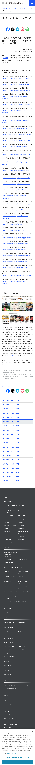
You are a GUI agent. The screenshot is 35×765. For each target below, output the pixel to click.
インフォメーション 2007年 (11, 481)
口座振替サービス (22, 522)
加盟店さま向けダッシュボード (24, 602)
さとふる (5, 58)
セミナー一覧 (6, 665)
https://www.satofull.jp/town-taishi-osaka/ (16, 84)
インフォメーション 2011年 (11, 464)
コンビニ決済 (21, 505)
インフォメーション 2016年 (11, 443)
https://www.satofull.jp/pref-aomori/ (14, 249)
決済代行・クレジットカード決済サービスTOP (15, 8)
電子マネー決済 (7, 539)
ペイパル (6, 536)
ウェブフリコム (21, 613)
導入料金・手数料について (10, 650)
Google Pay (21, 528)
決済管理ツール (7, 582)
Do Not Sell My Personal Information (17, 757)
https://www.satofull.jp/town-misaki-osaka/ (16, 140)
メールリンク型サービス (23, 592)
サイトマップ (6, 704)
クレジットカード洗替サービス (24, 587)
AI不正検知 (6, 571)
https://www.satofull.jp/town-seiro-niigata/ (16, 78)
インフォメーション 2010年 (11, 468)
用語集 (19, 653)
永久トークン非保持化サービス (10, 602)
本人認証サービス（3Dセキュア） (10, 577)
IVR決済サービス (21, 597)
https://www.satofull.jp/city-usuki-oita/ (15, 190)
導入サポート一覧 (7, 642)
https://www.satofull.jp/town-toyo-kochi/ (16, 224)
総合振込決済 (21, 539)
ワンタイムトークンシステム (24, 577)
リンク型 (6, 631)
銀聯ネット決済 (21, 515)
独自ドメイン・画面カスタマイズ (24, 582)
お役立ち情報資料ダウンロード (10, 689)
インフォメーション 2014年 (11, 451)
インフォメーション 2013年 (11, 455)
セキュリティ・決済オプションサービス (12, 567)
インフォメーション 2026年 (11, 400)
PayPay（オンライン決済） (10, 525)
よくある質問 (21, 650)
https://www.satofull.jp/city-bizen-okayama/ (17, 90)
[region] (17, 747)
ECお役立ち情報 (7, 653)
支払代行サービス (8, 613)
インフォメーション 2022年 (11, 417)
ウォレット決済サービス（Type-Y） (9, 511)
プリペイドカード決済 (9, 519)
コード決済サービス (22, 559)
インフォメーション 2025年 (11, 405)
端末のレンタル (8, 556)
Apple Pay (6, 528)
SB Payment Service (12, 3)
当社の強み (6, 695)
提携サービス (6, 670)
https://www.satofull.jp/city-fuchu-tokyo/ (15, 128)
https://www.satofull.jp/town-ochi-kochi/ (15, 244)
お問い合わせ (6, 681)
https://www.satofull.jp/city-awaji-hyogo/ (15, 267)
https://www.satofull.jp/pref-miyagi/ (14, 230)
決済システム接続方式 (8, 627)
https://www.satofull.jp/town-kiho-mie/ (15, 261)
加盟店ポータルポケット (9, 587)
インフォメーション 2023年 (11, 413)
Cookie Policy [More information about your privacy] (11, 754)
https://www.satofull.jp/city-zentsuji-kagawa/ (17, 275)
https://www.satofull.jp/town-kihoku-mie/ (16, 210)
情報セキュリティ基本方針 (9, 724)
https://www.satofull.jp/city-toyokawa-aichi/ (16, 184)
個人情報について (7, 727)
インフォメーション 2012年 (11, 460)
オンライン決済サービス (9, 501)
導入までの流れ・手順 (9, 646)
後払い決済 (6, 522)
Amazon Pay (21, 519)
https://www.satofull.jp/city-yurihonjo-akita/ (16, 178)
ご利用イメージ (21, 646)
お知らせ (5, 700)
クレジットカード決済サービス (10, 506)
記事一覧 (4, 386)
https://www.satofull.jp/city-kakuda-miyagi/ (16, 204)
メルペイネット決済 (8, 515)
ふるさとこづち (10, 355)
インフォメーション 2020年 (11, 426)
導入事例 (5, 661)
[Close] (33, 731)
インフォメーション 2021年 (11, 422)
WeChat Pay (7, 531)
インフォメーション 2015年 (11, 447)
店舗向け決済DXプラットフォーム (11, 552)
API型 (19, 631)
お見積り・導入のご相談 (9, 685)
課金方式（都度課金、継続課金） (10, 592)
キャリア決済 (21, 525)
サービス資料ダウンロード (23, 685)
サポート (5, 711)
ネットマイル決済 (8, 543)
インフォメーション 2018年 (11, 434)
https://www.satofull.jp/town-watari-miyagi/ (17, 170)
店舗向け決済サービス (8, 548)
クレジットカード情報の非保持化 (24, 572)
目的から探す (6, 674)
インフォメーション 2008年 (11, 476)
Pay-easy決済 (21, 536)
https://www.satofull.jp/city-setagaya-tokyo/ (17, 238)
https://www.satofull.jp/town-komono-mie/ (16, 256)
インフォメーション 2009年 (11, 472)
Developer (6, 714)
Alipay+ (20, 510)
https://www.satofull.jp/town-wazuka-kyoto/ (17, 134)
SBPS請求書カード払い (9, 622)
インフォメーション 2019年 (11, 430)
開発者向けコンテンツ (9, 656)
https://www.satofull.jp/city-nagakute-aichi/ (16, 154)
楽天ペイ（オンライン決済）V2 (24, 532)
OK (17, 762)
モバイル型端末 (7, 559)
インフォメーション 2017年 (11, 438)
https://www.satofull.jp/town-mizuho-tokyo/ (17, 104)
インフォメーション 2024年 (11, 409)
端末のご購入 (8, 554)
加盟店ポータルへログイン (9, 718)
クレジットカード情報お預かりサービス (10, 597)
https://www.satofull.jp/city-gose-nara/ (15, 146)
